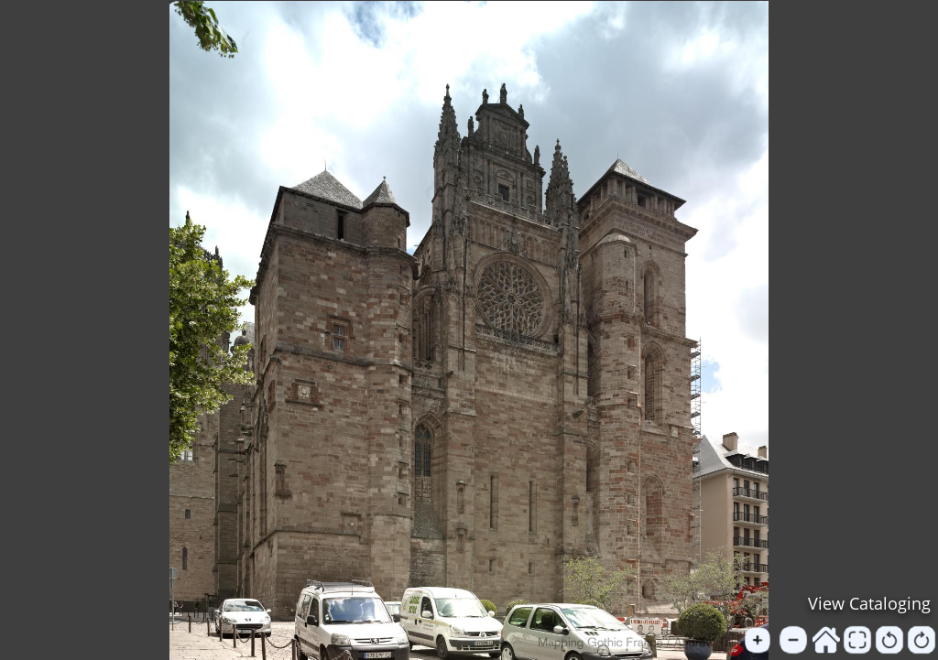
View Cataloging (869, 603)
